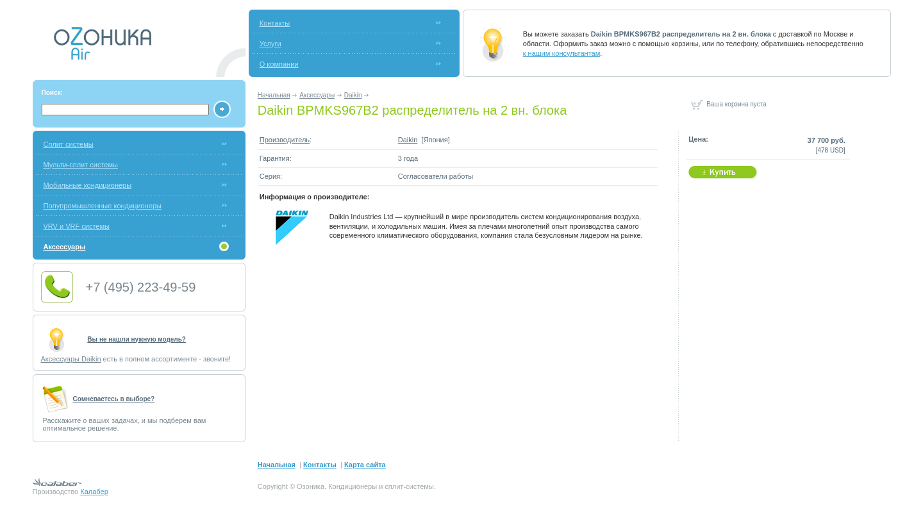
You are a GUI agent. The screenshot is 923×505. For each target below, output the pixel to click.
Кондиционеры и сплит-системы (381, 486)
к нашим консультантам (562, 53)
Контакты (275, 23)
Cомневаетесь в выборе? (114, 398)
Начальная (274, 95)
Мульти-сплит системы (81, 165)
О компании (279, 64)
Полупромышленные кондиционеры (103, 206)
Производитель (285, 140)
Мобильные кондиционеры (88, 185)
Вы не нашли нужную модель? (136, 339)
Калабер (94, 491)
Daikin (353, 95)
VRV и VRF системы (77, 226)
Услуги (270, 43)
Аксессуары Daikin (71, 359)
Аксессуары (317, 95)
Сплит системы (69, 144)
